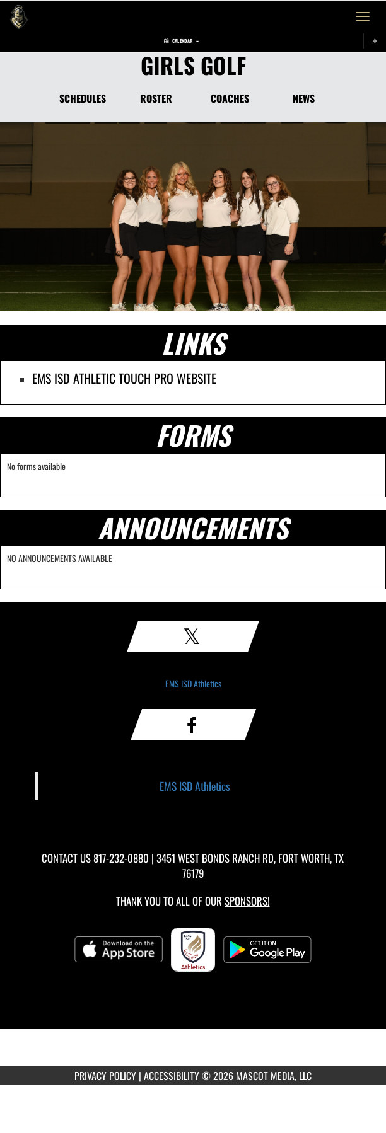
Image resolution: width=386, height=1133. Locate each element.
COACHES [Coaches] (230, 98)
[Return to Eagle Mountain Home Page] (19, 16)
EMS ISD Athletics (193, 683)
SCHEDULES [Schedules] (82, 98)
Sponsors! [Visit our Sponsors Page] (247, 901)
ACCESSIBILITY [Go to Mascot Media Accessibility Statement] (171, 1075)
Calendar (181, 40)
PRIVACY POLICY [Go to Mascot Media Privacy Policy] (105, 1075)
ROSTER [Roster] (156, 98)
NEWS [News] (304, 98)
